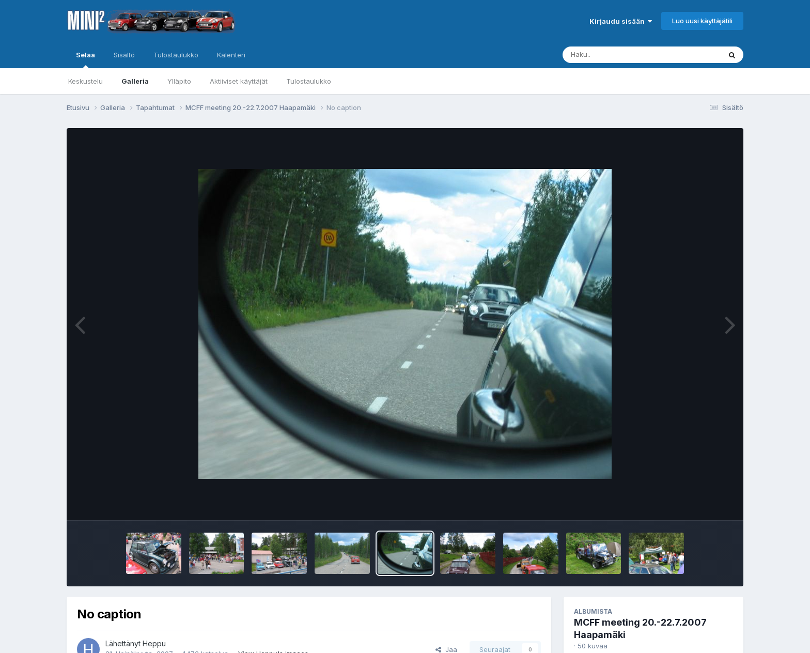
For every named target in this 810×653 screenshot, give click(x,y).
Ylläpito (179, 81)
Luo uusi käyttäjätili (702, 21)
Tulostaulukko (308, 81)
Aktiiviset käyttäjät (239, 81)
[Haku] (622, 54)
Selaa (85, 59)
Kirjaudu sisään (620, 21)
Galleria (135, 81)
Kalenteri (231, 55)
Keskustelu (85, 81)
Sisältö (124, 55)
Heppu (154, 643)
